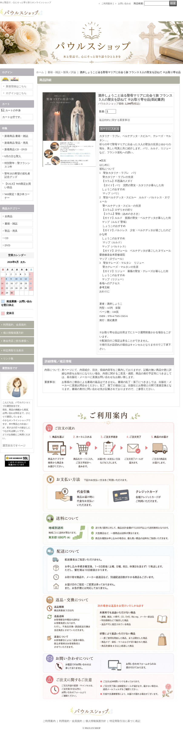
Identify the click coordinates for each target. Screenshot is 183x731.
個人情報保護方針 (13, 332)
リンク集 (8, 358)
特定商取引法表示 (13, 350)
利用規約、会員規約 (14, 324)
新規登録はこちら (16, 86)
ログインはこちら (16, 93)
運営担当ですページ (14, 445)
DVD (7, 245)
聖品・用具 (11, 230)
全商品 (8, 216)
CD (6, 238)
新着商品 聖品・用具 (16, 142)
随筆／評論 (69, 72)
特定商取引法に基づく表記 (125, 720)
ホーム (40, 72)
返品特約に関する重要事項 (114, 120)
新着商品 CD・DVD (15, 149)
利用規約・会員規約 (70, 720)
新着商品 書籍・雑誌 (16, 136)
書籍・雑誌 (11, 223)
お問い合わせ (124, 3)
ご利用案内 (107, 3)
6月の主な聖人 (12, 156)
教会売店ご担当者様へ (16, 340)
